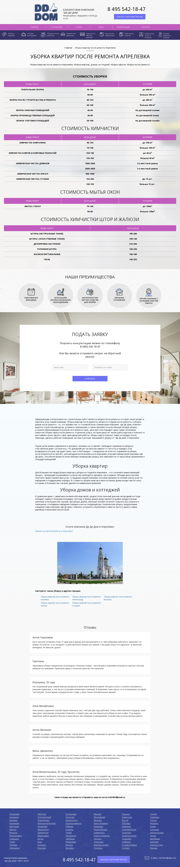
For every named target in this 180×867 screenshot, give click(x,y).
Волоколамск (16, 835)
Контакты (145, 27)
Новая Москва (100, 829)
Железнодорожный (46, 823)
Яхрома (153, 848)
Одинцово (98, 842)
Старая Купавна (129, 845)
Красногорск (72, 820)
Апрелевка (14, 814)
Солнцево (126, 838)
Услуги (79, 27)
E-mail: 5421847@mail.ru (163, 858)
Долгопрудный (44, 817)
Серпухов (126, 832)
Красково (70, 817)
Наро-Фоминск (101, 823)
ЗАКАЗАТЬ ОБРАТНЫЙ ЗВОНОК (129, 17)
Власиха (13, 832)
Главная (34, 27)
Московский (99, 817)
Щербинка (155, 838)
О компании (56, 27)
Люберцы (70, 838)
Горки (12, 842)
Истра (40, 838)
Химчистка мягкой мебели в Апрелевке (54, 531)
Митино (69, 845)
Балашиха (14, 817)
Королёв (42, 848)
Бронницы (14, 823)
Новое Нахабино (102, 835)
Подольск (98, 848)
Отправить (90, 378)
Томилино (154, 817)
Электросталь (156, 845)
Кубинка (69, 826)
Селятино (126, 826)
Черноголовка (157, 832)
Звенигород (43, 829)
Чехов (153, 835)
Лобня (69, 832)
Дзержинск (15, 848)
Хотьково (154, 829)
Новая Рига (99, 832)
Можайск (70, 848)
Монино (97, 814)
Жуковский (42, 826)
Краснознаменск (73, 823)
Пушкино (126, 814)
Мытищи (98, 820)
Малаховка (71, 842)
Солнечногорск (129, 835)
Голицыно (14, 838)
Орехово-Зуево (101, 845)
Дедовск (13, 845)
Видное (13, 829)
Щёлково (154, 842)
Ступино (126, 848)
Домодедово (44, 820)
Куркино (69, 829)
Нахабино (98, 826)
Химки (153, 826)
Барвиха (13, 820)
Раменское (127, 817)
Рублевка (126, 823)
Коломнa (42, 845)
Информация (123, 27)
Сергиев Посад (129, 829)
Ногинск (97, 838)
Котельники (71, 814)
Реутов (125, 820)
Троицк (153, 820)
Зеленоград (43, 832)
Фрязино (154, 823)
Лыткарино (71, 835)
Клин (40, 842)
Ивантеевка (43, 835)
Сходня (153, 814)
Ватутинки (14, 826)
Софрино (126, 842)
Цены (101, 27)
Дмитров (42, 814)
